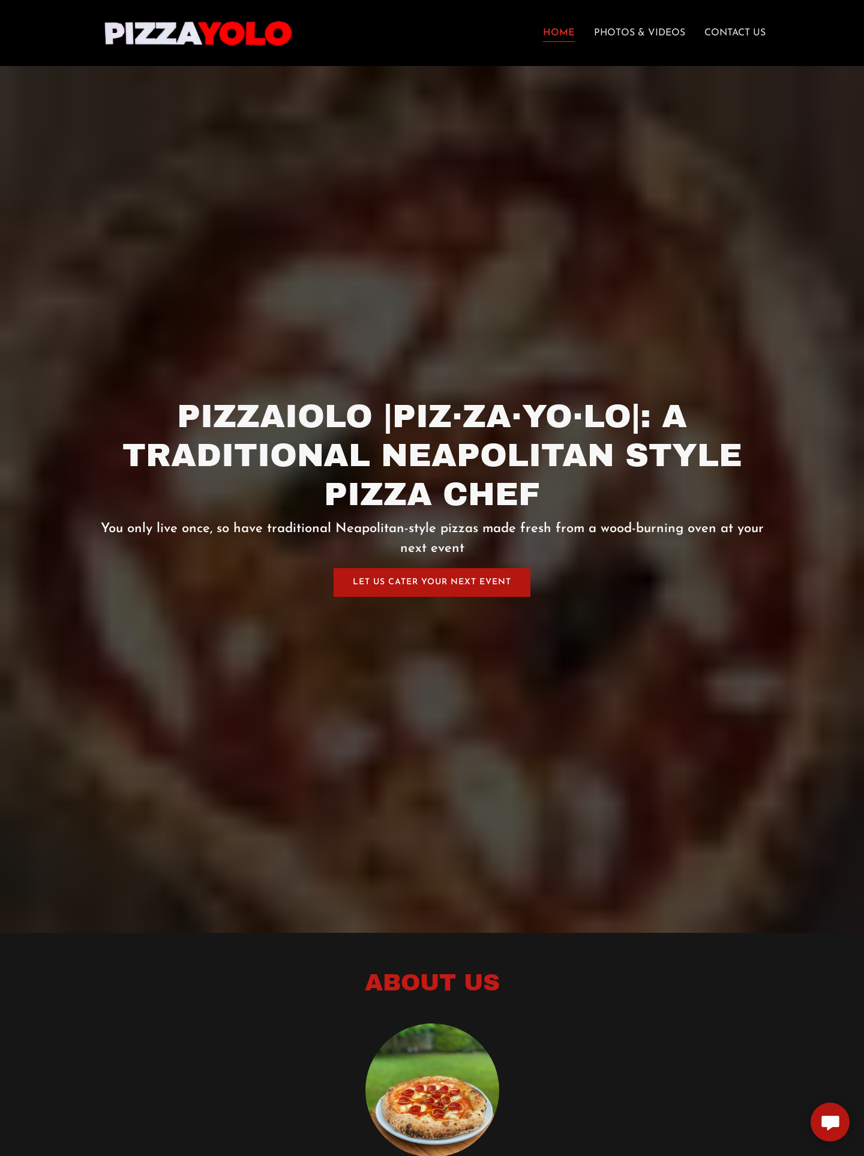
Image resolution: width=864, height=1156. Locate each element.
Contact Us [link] (735, 33)
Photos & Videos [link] (639, 33)
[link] (198, 32)
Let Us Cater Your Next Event (432, 582)
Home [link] (559, 33)
